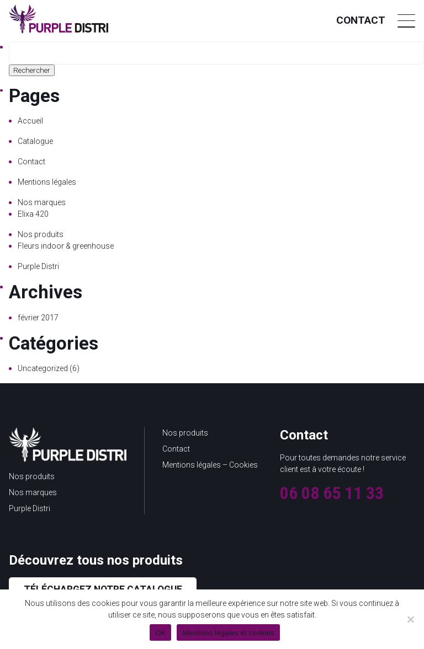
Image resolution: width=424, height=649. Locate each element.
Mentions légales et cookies (228, 633)
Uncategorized (43, 368)
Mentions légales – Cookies (210, 464)
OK (160, 633)
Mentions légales (47, 182)
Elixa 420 (33, 214)
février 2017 (38, 317)
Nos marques (42, 202)
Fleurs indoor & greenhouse (66, 246)
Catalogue (35, 141)
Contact (360, 20)
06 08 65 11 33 (332, 493)
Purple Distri (38, 266)
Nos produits (40, 234)
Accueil (30, 120)
